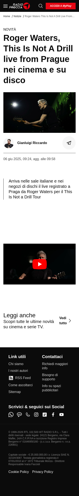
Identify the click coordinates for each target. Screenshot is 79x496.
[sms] (19, 414)
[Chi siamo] (15, 364)
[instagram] (36, 414)
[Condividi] (69, 143)
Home (6, 16)
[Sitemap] (14, 392)
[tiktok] (44, 414)
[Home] (19, 6)
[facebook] (53, 414)
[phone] (27, 414)
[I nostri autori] (18, 371)
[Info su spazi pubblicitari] (56, 388)
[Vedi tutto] (66, 321)
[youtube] (61, 414)
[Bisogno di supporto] (56, 377)
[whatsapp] (10, 414)
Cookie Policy (18, 472)
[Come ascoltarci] (20, 385)
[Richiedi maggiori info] (56, 366)
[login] (61, 6)
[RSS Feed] (19, 378)
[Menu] (5, 6)
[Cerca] (40, 5)
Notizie (17, 16)
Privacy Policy (42, 472)
